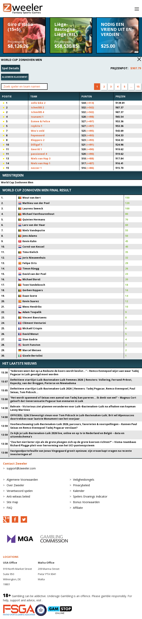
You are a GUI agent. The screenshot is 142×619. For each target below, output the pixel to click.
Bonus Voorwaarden (86, 502)
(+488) (90, 158)
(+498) (90, 116)
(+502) (90, 107)
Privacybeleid (81, 485)
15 (138, 86)
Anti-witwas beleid (18, 496)
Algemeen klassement (14, 76)
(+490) (90, 149)
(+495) (90, 131)
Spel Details (10, 68)
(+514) (90, 103)
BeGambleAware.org (57, 600)
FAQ (9, 508)
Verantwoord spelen (20, 491)
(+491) (90, 144)
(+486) (90, 168)
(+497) (90, 121)
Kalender (78, 491)
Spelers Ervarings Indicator (90, 496)
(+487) (90, 163)
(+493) (90, 135)
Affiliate (78, 508)
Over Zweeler (15, 485)
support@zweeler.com (21, 468)
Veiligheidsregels (83, 479)
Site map (12, 502)
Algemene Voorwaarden (22, 479)
